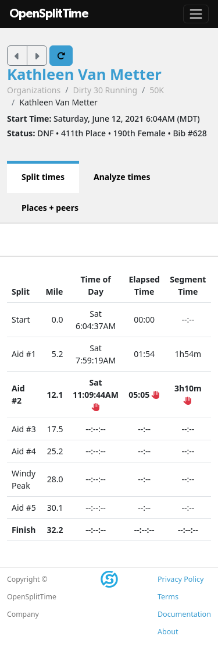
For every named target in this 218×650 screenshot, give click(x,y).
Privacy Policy (180, 579)
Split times (43, 176)
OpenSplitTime (48, 14)
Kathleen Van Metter (84, 74)
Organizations (33, 90)
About (168, 632)
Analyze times (122, 176)
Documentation (184, 614)
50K (156, 90)
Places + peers (50, 207)
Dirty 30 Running (105, 90)
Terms (168, 597)
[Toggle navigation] (196, 14)
